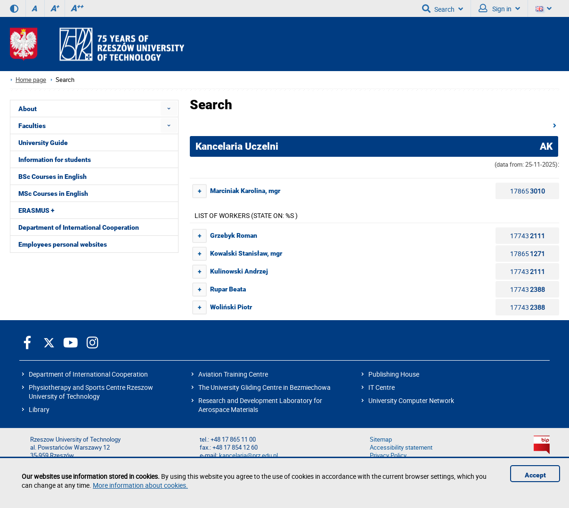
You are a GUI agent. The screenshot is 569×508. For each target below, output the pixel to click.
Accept (535, 475)
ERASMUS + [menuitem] (36, 210)
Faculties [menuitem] (32, 125)
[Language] (543, 8)
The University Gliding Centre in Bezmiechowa (264, 387)
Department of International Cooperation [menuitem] (78, 227)
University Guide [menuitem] (43, 142)
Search (442, 8)
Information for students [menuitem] (54, 159)
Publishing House (393, 374)
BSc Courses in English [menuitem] (52, 176)
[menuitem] (169, 108)
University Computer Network (411, 400)
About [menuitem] (27, 109)
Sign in (499, 8)
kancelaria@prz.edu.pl (248, 456)
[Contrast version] (14, 8)
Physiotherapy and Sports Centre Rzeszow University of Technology (91, 392)
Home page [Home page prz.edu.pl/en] (31, 80)
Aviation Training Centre (233, 374)
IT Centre (381, 387)
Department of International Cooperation (88, 374)
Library (39, 409)
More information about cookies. (140, 485)
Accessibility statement (401, 447)
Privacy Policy (388, 456)
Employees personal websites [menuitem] (62, 244)
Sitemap (381, 439)
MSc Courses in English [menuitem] (53, 193)
